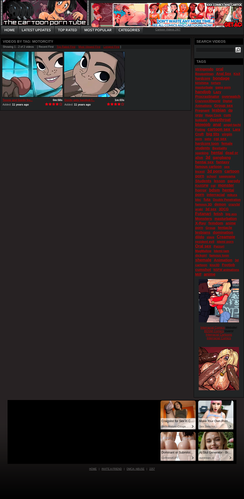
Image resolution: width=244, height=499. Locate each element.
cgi (213, 185)
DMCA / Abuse (136, 469)
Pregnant (202, 110)
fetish (218, 214)
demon (220, 204)
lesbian (219, 110)
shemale (203, 260)
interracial (216, 194)
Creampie (226, 237)
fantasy (222, 162)
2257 (152, 469)
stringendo (204, 69)
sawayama (227, 176)
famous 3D (203, 204)
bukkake (201, 120)
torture (216, 83)
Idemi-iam (221, 251)
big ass (231, 214)
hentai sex (204, 162)
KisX (237, 74)
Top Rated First (66, 46)
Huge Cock (213, 115)
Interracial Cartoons (219, 334)
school (212, 176)
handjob (203, 92)
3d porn (214, 171)
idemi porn (225, 241)
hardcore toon (207, 143)
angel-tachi (232, 125)
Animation (223, 260)
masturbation (226, 219)
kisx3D (215, 265)
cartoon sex (219, 129)
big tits (212, 134)
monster (226, 185)
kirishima (202, 83)
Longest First (111, 46)
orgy (199, 115)
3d (208, 157)
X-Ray (200, 223)
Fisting (200, 129)
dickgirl (201, 255)
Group (210, 228)
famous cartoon (208, 167)
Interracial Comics (212, 327)
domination (223, 232)
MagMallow (203, 251)
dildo (199, 237)
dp (230, 110)
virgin (227, 134)
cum (227, 115)
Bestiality (219, 148)
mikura (232, 195)
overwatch (231, 96)
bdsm (214, 190)
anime (209, 274)
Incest (200, 171)
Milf (198, 274)
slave (210, 237)
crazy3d (234, 204)
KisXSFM (201, 185)
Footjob (228, 265)
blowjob (202, 124)
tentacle (225, 227)
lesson (219, 181)
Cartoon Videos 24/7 (167, 29)
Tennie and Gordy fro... (18, 100)
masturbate (204, 87)
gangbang (222, 157)
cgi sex (220, 138)
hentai (217, 153)
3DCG (224, 209)
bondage (221, 78)
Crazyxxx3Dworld (207, 101)
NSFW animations (226, 270)
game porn (223, 87)
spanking (202, 153)
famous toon (219, 255)
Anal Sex (223, 74)
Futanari (203, 214)
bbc (198, 200)
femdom (216, 223)
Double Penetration (227, 200)
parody (234, 181)
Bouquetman (204, 74)
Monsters (203, 218)
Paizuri (219, 246)
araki (199, 209)
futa (207, 199)
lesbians (202, 232)
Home (93, 469)
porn (198, 139)
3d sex (210, 209)
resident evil (204, 241)
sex (227, 167)
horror (201, 190)
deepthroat (220, 120)
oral (219, 69)
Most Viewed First (89, 46)
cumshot (203, 269)
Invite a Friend (112, 469)
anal (217, 124)
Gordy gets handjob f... (79, 100)
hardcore (202, 78)
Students (203, 181)
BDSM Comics (214, 331)
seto (208, 139)
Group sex (223, 105)
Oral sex (203, 246)
